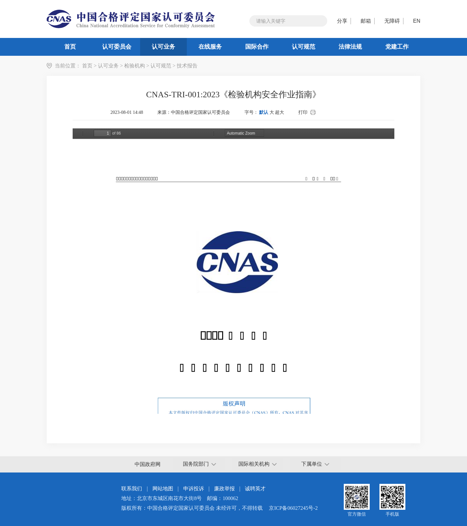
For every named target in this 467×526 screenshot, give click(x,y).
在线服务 (210, 46)
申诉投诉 (193, 488)
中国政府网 (148, 464)
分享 (342, 21)
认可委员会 (116, 46)
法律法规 (350, 46)
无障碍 (392, 21)
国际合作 (257, 46)
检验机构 (134, 65)
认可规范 (303, 46)
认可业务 (163, 46)
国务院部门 (199, 464)
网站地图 (162, 488)
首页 (70, 46)
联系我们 (131, 488)
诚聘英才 (255, 488)
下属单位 (315, 464)
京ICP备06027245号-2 (293, 508)
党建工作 (397, 46)
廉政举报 (224, 488)
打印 (302, 112)
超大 (279, 112)
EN (416, 21)
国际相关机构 (257, 464)
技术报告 (187, 65)
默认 (263, 112)
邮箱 (366, 21)
